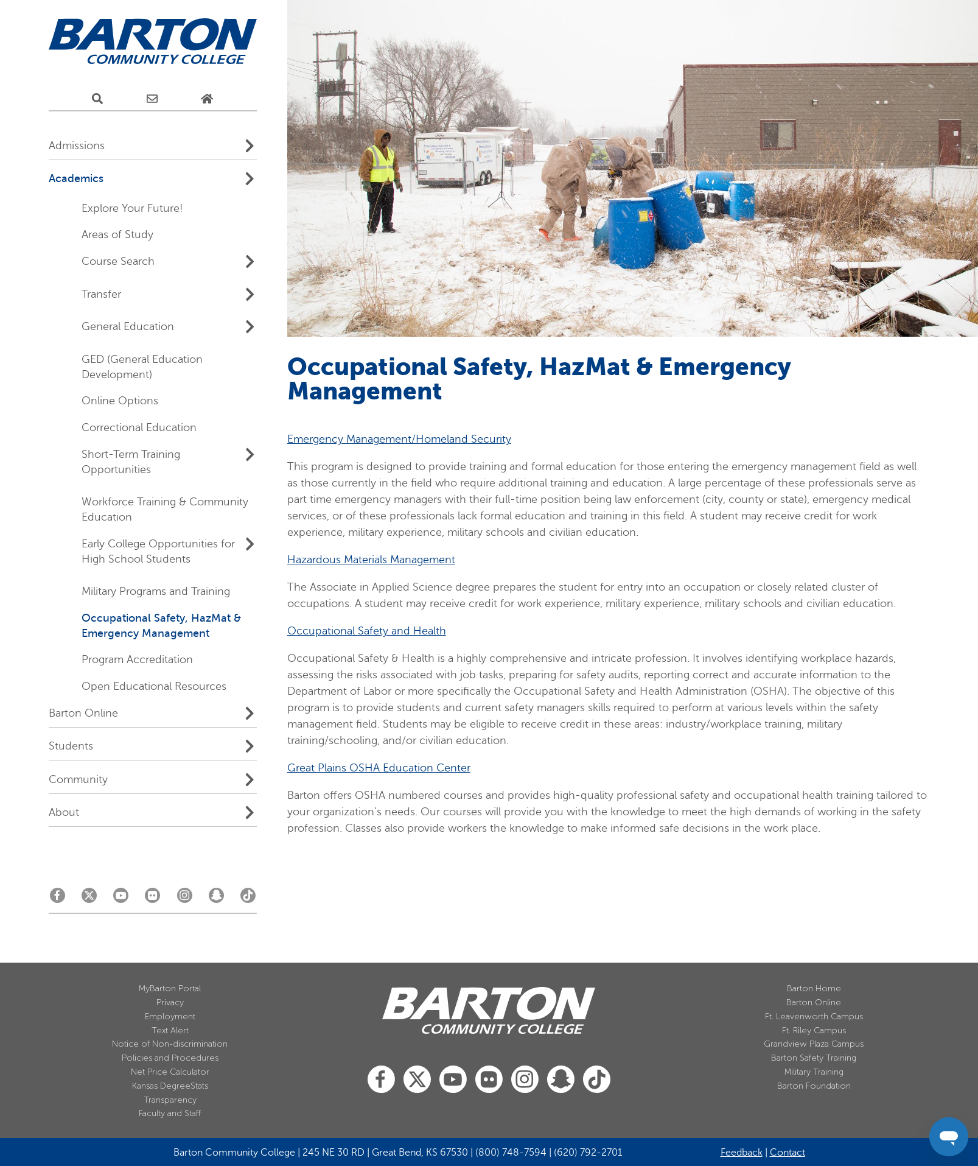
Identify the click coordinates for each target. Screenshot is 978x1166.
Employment (170, 1016)
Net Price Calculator (170, 1072)
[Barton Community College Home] (153, 41)
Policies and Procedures (170, 1058)
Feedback (742, 1152)
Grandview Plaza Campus (814, 1044)
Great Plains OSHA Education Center (378, 768)
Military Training (814, 1072)
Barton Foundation (814, 1086)
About (64, 812)
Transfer (101, 294)
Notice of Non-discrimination (170, 1044)
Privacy (170, 1002)
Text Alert (170, 1030)
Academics (76, 178)
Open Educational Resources (154, 686)
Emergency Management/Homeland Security (399, 439)
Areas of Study (117, 234)
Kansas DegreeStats (170, 1086)
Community (78, 779)
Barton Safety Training (813, 1058)
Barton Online (83, 713)
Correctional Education (139, 427)
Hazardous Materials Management (371, 559)
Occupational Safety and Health (366, 631)
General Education (128, 326)
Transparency (170, 1100)
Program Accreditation (137, 659)
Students (71, 746)
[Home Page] (207, 99)
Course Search (118, 261)
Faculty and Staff (170, 1113)
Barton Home (814, 988)
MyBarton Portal (170, 988)
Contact (787, 1152)
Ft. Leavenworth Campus (814, 1016)
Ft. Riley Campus (814, 1030)
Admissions (77, 145)
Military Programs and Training (156, 591)
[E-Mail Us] (152, 99)
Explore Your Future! (132, 208)
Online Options (120, 401)
